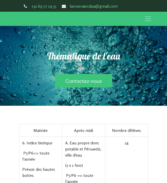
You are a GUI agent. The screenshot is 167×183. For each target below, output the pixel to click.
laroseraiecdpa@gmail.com (94, 6)
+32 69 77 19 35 (43, 6)
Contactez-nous (83, 81)
